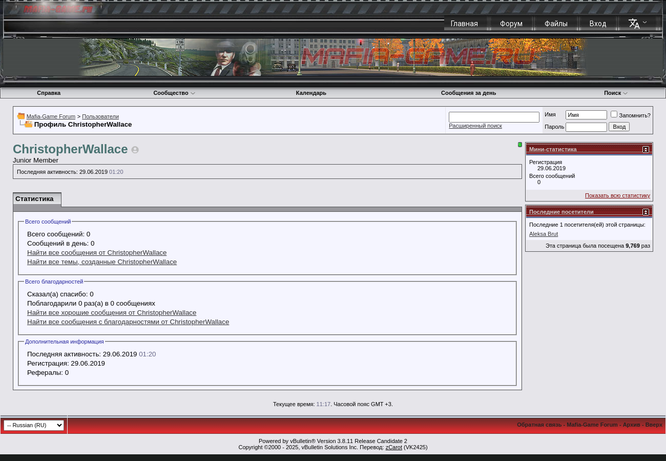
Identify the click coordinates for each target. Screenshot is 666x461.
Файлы (556, 23)
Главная (464, 23)
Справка (48, 93)
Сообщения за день (468, 93)
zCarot (394, 447)
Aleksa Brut (543, 234)
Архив (631, 425)
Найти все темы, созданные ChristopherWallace (102, 262)
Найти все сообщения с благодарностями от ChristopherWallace (128, 322)
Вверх (654, 425)
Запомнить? (631, 115)
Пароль (554, 127)
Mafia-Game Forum (51, 116)
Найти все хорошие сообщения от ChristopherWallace (111, 312)
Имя (550, 114)
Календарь (311, 93)
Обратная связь (539, 425)
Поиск (616, 93)
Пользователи (100, 116)
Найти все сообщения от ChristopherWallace (97, 252)
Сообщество (174, 93)
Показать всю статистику (617, 195)
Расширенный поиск (475, 126)
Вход (598, 23)
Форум (511, 23)
